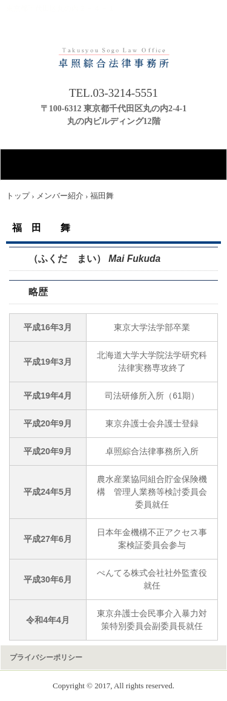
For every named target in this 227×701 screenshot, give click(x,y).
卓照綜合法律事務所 (113, 53)
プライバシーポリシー (46, 657)
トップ (18, 195)
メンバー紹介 (60, 195)
